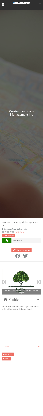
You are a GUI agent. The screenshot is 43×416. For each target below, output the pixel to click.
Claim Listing (7, 354)
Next (39, 346)
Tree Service (17, 240)
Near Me (6, 358)
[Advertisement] (21, 382)
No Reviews (19, 232)
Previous (5, 346)
